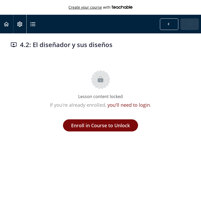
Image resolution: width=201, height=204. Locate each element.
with (100, 7)
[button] (6, 24)
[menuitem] (19, 24)
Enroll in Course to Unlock (100, 125)
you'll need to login (128, 105)
